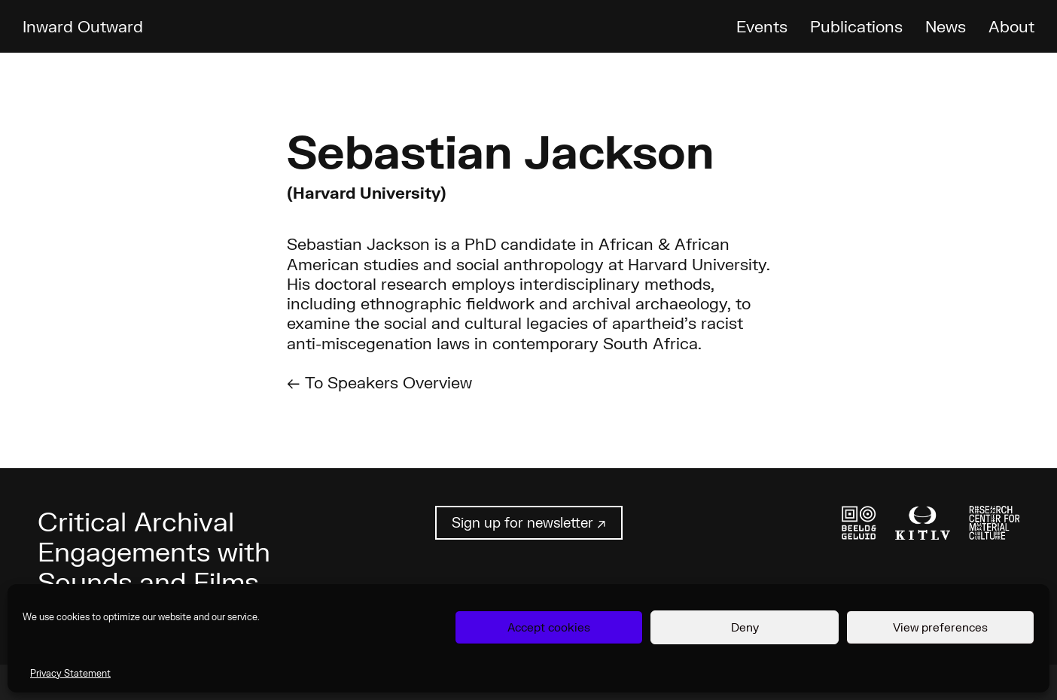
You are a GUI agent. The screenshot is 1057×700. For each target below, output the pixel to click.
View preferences (940, 627)
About (1011, 26)
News (945, 26)
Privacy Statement (70, 673)
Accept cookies (548, 627)
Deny (745, 627)
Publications (856, 26)
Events (761, 26)
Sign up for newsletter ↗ (529, 522)
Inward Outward (83, 26)
